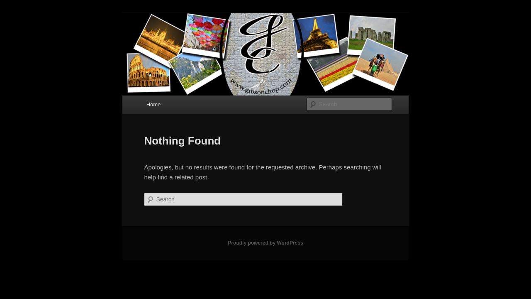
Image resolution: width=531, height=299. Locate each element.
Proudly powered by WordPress (265, 243)
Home (153, 104)
